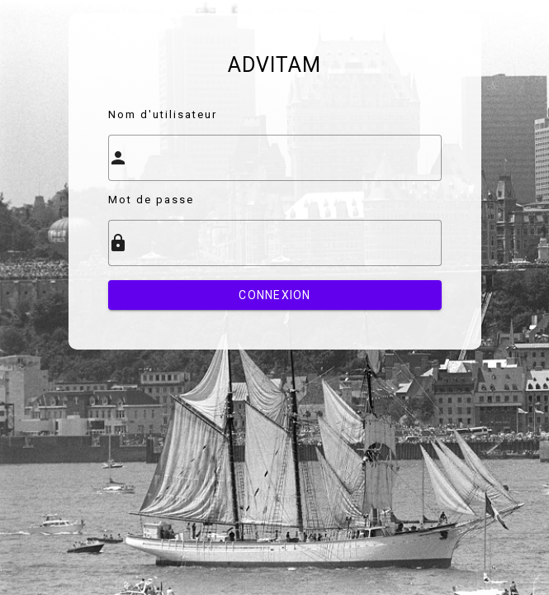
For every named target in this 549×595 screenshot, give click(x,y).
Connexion (274, 295)
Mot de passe (151, 199)
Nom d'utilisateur (162, 114)
